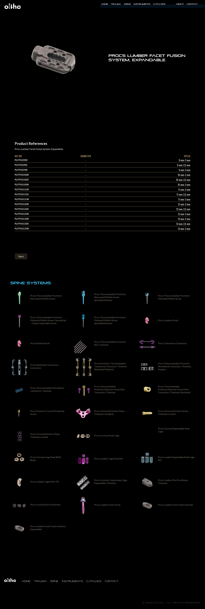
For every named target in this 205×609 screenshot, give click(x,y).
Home (104, 4)
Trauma (116, 4)
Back (21, 256)
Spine (127, 4)
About (180, 4)
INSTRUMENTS (142, 4)
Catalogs (159, 4)
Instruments (72, 581)
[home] (12, 6)
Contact (192, 4)
